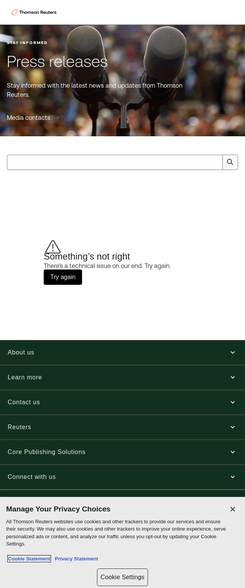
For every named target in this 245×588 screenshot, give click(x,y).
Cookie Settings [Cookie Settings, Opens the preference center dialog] (122, 577)
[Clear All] (215, 162)
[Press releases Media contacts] (33, 117)
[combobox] (122, 162)
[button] (122, 352)
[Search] (230, 162)
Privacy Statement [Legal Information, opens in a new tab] (75, 559)
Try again (63, 277)
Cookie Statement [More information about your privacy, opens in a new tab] (29, 559)
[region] (122, 542)
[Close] (232, 509)
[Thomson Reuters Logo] (35, 12)
